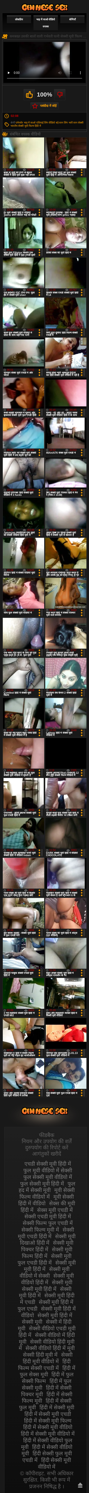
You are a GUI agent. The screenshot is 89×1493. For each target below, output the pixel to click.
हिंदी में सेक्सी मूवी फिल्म (47, 1421)
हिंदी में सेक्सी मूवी (56, 1407)
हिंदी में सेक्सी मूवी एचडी (47, 1414)
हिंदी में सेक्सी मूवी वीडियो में (48, 1434)
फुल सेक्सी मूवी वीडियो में (47, 1177)
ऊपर (80, 1485)
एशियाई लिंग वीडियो (45, 122)
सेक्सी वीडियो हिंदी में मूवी (50, 1348)
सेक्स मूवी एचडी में (55, 1210)
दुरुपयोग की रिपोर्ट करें (46, 1147)
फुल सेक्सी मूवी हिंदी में (42, 1184)
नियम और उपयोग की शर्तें (47, 1141)
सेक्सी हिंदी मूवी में (40, 1355)
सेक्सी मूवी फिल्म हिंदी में (29, 125)
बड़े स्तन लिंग (62, 122)
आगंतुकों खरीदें (46, 1154)
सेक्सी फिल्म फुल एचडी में (48, 1223)
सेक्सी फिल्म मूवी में (40, 1230)
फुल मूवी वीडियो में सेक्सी (47, 1170)
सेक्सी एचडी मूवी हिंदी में (47, 1216)
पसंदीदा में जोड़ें (48, 105)
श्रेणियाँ (72, 19)
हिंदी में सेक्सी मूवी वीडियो (47, 1427)
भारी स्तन (73, 122)
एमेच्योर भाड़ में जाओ (25, 122)
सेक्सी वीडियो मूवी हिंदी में (44, 7)
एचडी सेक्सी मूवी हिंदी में (47, 1164)
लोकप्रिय (19, 19)
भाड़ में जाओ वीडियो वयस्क (45, 23)
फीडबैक (46, 1135)
